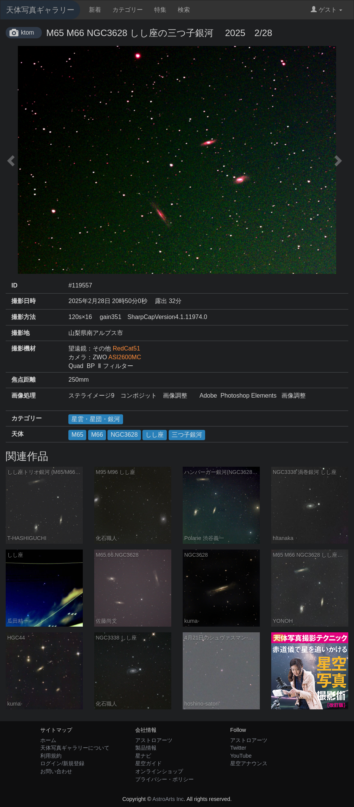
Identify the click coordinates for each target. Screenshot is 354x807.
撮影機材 (23, 348)
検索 (184, 9)
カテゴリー (127, 9)
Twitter (238, 748)
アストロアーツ (153, 740)
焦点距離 (23, 379)
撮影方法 (23, 317)
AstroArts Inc (167, 799)
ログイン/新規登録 (62, 763)
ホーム (48, 740)
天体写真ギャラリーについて (74, 748)
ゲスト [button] (326, 9)
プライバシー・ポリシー (164, 779)
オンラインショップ (159, 771)
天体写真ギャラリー (40, 10)
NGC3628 (124, 434)
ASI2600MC (124, 357)
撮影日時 (23, 301)
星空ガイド (148, 763)
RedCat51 (126, 348)
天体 (17, 434)
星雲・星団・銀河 (95, 419)
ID (14, 285)
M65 (77, 434)
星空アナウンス (248, 763)
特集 (160, 9)
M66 (97, 434)
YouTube (241, 756)
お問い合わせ (56, 771)
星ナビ (143, 756)
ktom (27, 32)
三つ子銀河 (187, 434)
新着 (95, 9)
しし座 (154, 434)
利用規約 (51, 756)
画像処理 (23, 395)
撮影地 (20, 333)
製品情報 (145, 748)
